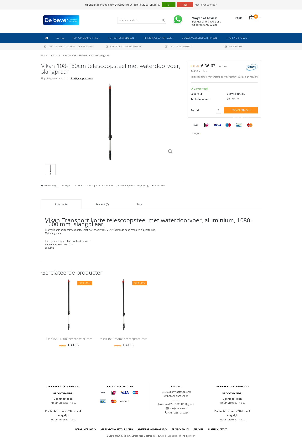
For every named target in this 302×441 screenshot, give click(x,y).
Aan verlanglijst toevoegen (57, 185)
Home (44, 55)
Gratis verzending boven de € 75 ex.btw (68, 46)
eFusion (191, 435)
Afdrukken (160, 185)
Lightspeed (172, 435)
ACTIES (60, 37)
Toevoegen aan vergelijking (134, 185)
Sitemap (199, 429)
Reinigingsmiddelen (122, 37)
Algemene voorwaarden (152, 429)
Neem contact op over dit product (95, 185)
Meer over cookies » (206, 4)
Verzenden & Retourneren (117, 429)
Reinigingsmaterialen (159, 37)
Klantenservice (217, 429)
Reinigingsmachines (86, 37)
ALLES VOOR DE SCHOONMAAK (123, 46)
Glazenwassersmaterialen (200, 37)
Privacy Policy (180, 429)
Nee (185, 4)
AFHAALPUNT (233, 46)
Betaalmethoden (85, 429)
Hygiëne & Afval (237, 37)
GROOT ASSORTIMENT (178, 46)
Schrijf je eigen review (81, 78)
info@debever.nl (178, 408)
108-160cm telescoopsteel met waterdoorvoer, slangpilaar (80, 55)
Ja (168, 4)
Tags (139, 204)
